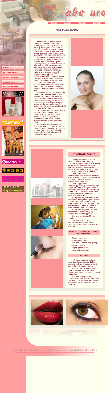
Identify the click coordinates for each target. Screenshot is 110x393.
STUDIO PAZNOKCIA (10, 82)
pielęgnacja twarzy (36, 350)
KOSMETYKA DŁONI (10, 77)
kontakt (96, 350)
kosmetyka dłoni (49, 350)
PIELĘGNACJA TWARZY (11, 72)
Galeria (67, 23)
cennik (90, 350)
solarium (25, 350)
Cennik (81, 23)
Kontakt (97, 23)
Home (54, 23)
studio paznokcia (61, 350)
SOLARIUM (7, 67)
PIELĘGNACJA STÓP (10, 87)
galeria (83, 350)
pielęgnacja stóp (74, 350)
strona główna (16, 350)
